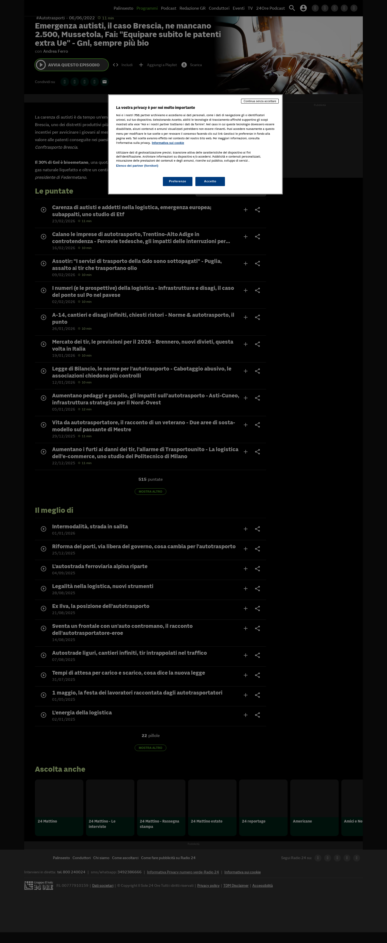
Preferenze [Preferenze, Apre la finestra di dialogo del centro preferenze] (177, 181)
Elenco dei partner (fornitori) (137, 165)
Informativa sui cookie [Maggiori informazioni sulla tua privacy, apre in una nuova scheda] (168, 142)
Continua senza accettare (259, 101)
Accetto (210, 181)
